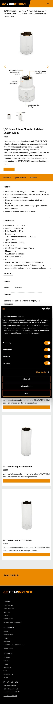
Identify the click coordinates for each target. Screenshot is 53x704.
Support (7, 601)
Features (7, 177)
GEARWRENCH (10, 11)
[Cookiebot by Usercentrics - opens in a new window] (40, 308)
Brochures (6, 661)
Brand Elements (8, 674)
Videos (5, 671)
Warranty (6, 615)
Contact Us (7, 612)
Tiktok (12, 682)
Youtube (16, 682)
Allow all (26, 379)
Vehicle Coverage (8, 605)
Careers (6, 638)
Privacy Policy (7, 641)
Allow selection (26, 386)
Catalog (6, 664)
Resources (18, 287)
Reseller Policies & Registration (13, 622)
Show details (41, 372)
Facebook (4, 682)
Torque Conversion (9, 609)
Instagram (8, 682)
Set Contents (7, 657)
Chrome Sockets (10, 14)
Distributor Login (8, 619)
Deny (27, 393)
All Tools (22, 11)
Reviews (33, 177)
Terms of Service (8, 648)
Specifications (20, 177)
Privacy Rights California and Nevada (14, 645)
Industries (6, 631)
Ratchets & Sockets (36, 11)
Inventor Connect (9, 635)
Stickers (6, 677)
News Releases (8, 667)
